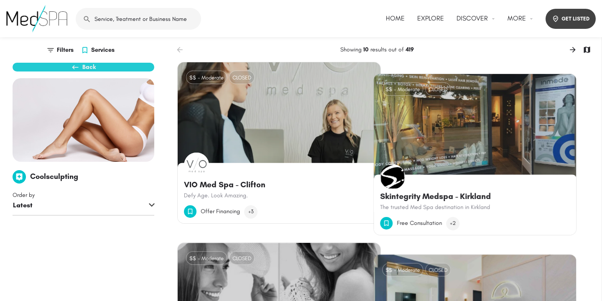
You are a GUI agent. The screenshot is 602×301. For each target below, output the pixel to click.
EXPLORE (430, 18)
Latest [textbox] (23, 219)
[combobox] (83, 219)
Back (83, 71)
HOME (395, 18)
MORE (517, 18)
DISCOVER (472, 18)
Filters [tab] (65, 50)
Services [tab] (103, 50)
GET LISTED (570, 19)
